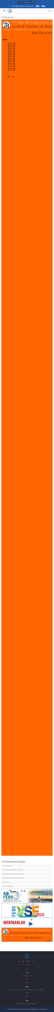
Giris (50, 11)
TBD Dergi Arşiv (7, 866)
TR (43, 6)
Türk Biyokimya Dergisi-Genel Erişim (13, 874)
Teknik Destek (43, 1009)
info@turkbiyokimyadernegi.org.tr (27, 1003)
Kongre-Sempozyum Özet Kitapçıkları (13, 878)
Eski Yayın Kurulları (7, 886)
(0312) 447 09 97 (27, 976)
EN (37, 6)
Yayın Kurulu (5, 882)
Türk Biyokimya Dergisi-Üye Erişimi (12, 870)
